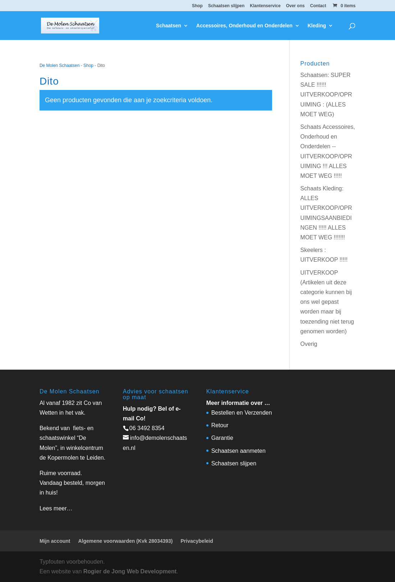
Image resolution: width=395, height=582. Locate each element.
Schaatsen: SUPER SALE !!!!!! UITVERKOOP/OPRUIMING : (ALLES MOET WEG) (326, 94)
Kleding (317, 25)
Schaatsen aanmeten (238, 451)
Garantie (222, 438)
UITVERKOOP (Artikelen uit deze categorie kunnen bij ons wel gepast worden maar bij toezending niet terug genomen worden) (327, 302)
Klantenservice (265, 6)
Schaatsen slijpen (226, 6)
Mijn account (55, 541)
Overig (308, 344)
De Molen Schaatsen (59, 65)
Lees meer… (56, 508)
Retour (220, 425)
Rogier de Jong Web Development (129, 571)
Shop (197, 6)
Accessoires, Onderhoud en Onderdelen (244, 25)
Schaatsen (168, 25)
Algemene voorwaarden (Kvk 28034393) (125, 541)
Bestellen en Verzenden (241, 413)
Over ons (295, 6)
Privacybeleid (196, 541)
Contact (318, 6)
